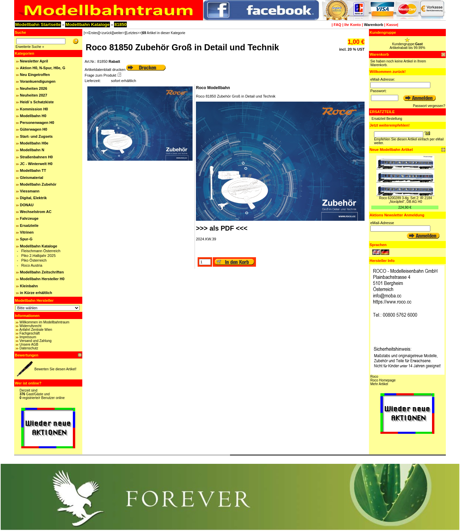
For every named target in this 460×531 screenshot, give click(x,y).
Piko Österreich (34, 260)
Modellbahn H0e (34, 143)
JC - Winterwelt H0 (36, 164)
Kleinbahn (29, 286)
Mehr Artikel (379, 384)
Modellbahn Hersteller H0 (42, 279)
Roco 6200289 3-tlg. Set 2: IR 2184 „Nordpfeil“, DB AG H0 (405, 200)
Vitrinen (27, 232)
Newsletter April (34, 61)
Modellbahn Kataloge (87, 24)
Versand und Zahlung (36, 341)
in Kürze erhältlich (36, 293)
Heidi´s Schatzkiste (37, 102)
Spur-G (26, 239)
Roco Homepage (383, 380)
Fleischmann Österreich (40, 251)
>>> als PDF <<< (222, 228)
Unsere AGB (29, 344)
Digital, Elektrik (33, 198)
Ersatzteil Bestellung (387, 119)
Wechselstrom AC (36, 212)
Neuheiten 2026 (33, 88)
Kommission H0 (34, 109)
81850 (120, 24)
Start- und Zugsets (36, 136)
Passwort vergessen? (429, 106)
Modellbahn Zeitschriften (42, 272)
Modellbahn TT (33, 170)
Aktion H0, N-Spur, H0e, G (42, 68)
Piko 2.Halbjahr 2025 (38, 256)
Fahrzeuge (29, 218)
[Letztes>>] (134, 33)
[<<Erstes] (91, 33)
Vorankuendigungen (38, 81)
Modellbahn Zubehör (38, 184)
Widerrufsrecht (30, 326)
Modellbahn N (32, 150)
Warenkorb (373, 25)
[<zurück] (106, 33)
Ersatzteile (29, 225)
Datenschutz (29, 348)
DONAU (26, 205)
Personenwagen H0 (37, 123)
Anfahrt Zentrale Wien (35, 329)
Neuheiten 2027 (33, 95)
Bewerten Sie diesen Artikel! (55, 369)
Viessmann (29, 191)
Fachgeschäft (30, 333)
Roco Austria (31, 265)
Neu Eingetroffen (35, 75)
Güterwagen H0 (33, 129)
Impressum (28, 337)
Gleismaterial (31, 178)
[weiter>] (119, 33)
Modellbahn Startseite (38, 24)
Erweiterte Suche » (30, 47)
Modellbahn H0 (33, 116)
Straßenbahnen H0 (36, 157)
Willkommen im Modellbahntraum (44, 322)
